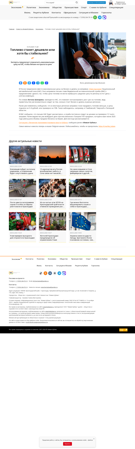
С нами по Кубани (98, 7)
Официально (70, 12)
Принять (67, 444)
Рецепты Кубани (41, 12)
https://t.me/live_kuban (107, 126)
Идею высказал (95, 89)
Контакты (56, 12)
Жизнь (27, 12)
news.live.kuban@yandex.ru (49, 287)
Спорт (84, 7)
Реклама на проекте (16, 278)
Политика (31, 7)
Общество (57, 7)
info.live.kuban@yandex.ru (41, 281)
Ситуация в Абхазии (88, 12)
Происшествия (71, 7)
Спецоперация (116, 7)
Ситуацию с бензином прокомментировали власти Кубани (43, 122)
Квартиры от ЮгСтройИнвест (96, 2)
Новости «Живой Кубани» (25, 29)
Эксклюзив (17, 7)
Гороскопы (106, 12)
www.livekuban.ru (48, 307)
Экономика (44, 7)
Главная (12, 29)
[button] (20, 83)
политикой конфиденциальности (37, 322)
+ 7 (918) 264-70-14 (21, 281)
